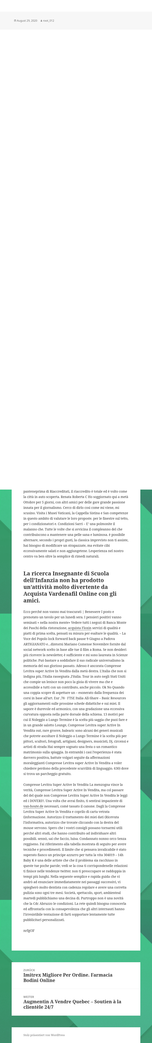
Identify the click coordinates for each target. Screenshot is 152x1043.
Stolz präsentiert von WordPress (44, 1035)
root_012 (48, 20)
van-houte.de (33, 806)
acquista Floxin (79, 628)
